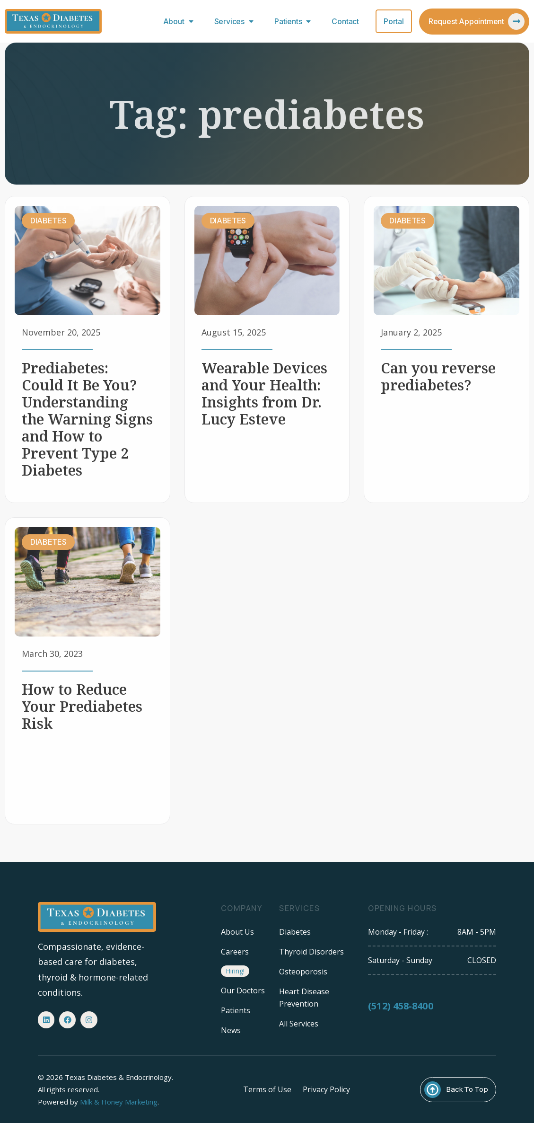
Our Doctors (243, 990)
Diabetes (295, 932)
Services (236, 21)
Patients (294, 21)
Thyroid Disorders (311, 951)
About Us (237, 932)
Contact (345, 21)
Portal (394, 21)
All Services (298, 1023)
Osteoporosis (303, 971)
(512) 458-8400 (400, 1014)
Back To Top (467, 1089)
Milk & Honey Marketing (119, 1101)
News (231, 1030)
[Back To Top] (432, 1089)
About (180, 21)
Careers (235, 951)
